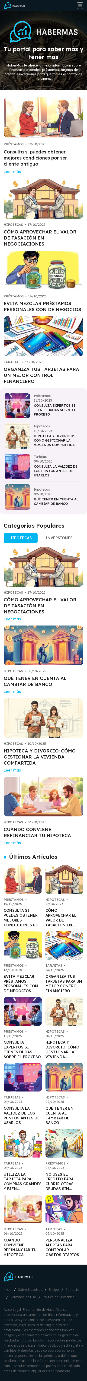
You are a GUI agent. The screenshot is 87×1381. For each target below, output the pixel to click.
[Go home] (16, 5)
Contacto (72, 1289)
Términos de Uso (23, 1297)
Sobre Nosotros (30, 1289)
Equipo (54, 1289)
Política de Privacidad (58, 1297)
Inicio (8, 1289)
